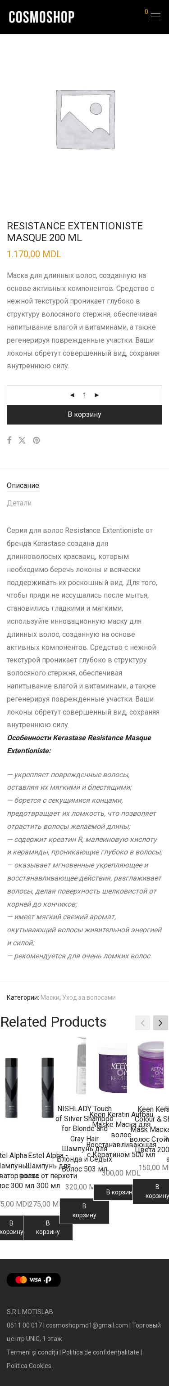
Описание (23, 485)
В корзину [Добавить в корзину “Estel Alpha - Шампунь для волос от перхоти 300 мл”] (48, 1228)
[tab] (84, 486)
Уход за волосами (89, 997)
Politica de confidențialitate (100, 1352)
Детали (19, 503)
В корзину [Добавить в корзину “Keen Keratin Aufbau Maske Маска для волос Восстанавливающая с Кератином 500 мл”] (121, 1192)
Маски (50, 997)
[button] (161, 1023)
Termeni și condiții (32, 1352)
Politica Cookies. (30, 1365)
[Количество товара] (85, 395)
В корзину (84, 414)
